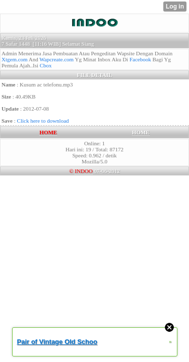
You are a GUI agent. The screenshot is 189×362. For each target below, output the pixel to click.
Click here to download (43, 121)
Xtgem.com (15, 59)
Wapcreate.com (56, 59)
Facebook (140, 59)
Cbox (46, 65)
